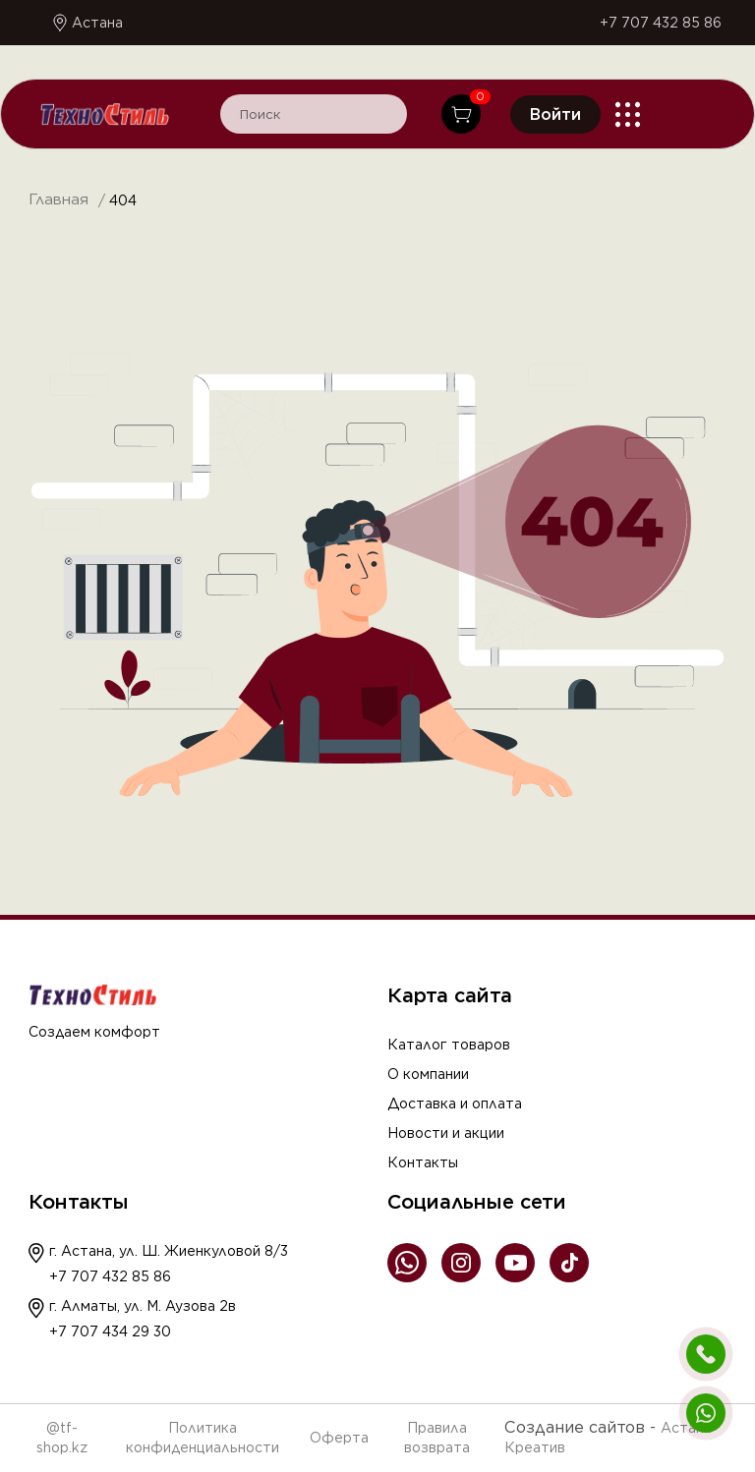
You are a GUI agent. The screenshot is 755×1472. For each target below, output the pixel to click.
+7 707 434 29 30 (110, 1331)
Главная (58, 200)
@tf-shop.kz (61, 1437)
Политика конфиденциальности (202, 1437)
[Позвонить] (706, 1354)
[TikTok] (569, 1264)
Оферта (339, 1437)
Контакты (422, 1162)
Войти (555, 114)
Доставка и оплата (454, 1103)
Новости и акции (445, 1133)
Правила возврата (437, 1437)
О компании (428, 1074)
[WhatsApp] (407, 1264)
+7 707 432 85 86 (661, 22)
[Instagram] (461, 1264)
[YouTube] (515, 1264)
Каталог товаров (448, 1044)
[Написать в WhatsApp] (706, 1413)
